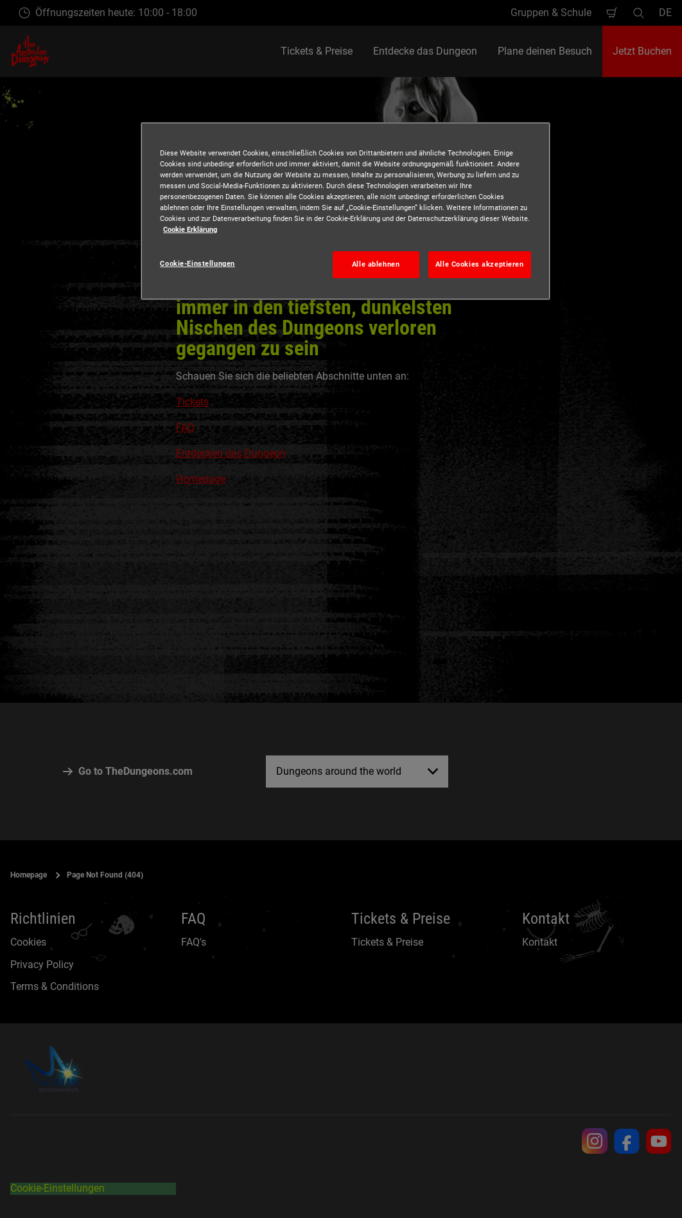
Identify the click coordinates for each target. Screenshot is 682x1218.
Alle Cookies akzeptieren (479, 264)
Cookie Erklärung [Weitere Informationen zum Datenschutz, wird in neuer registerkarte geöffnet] (190, 229)
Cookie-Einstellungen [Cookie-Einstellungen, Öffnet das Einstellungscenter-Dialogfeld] (197, 263)
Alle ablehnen (375, 264)
